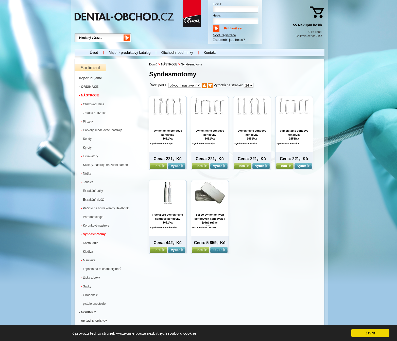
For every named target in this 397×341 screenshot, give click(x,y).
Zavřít (370, 333)
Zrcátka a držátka (94, 113)
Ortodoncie (89, 295)
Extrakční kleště (93, 199)
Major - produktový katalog (130, 52)
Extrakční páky (92, 191)
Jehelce (87, 182)
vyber (177, 166)
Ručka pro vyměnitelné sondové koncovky (167, 218)
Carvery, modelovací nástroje (101, 130)
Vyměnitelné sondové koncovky (167, 134)
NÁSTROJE (169, 64)
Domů (153, 64)
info (158, 166)
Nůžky (86, 173)
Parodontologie (92, 217)
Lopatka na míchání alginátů (101, 269)
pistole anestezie (93, 303)
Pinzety (87, 121)
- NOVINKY (87, 312)
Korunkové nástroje (95, 225)
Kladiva (87, 251)
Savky (86, 286)
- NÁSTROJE (89, 95)
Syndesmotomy (93, 234)
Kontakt (210, 52)
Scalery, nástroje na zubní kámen (104, 165)
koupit (219, 250)
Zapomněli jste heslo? (229, 40)
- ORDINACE (88, 87)
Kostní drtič (89, 243)
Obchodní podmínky (177, 52)
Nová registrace (224, 35)
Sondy (86, 139)
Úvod (94, 52)
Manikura (88, 260)
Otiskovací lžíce (92, 104)
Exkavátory (89, 156)
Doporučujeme (90, 78)
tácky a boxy (90, 277)
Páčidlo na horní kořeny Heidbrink (105, 208)
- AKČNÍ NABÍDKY (93, 321)
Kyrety (86, 147)
